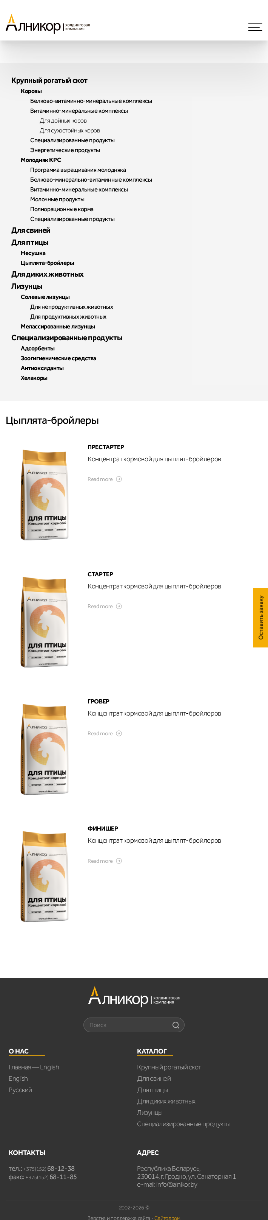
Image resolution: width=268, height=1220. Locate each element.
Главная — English (34, 1067)
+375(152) (49, 1169)
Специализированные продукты (184, 1124)
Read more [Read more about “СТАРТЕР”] (100, 606)
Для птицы (152, 1090)
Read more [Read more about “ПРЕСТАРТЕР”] (100, 479)
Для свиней (154, 1078)
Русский (20, 1090)
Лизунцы (150, 1112)
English (18, 1078)
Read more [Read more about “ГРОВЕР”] (100, 733)
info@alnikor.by (176, 1184)
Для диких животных (166, 1101)
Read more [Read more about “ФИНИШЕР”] (100, 860)
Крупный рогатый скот (169, 1067)
